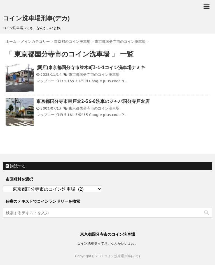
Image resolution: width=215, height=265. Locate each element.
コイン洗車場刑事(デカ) (36, 18)
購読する (16, 166)
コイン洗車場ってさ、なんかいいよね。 (107, 243)
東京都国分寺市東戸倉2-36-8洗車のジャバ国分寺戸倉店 (92, 101)
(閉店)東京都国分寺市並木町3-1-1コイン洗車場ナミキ (90, 67)
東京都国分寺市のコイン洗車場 (94, 74)
